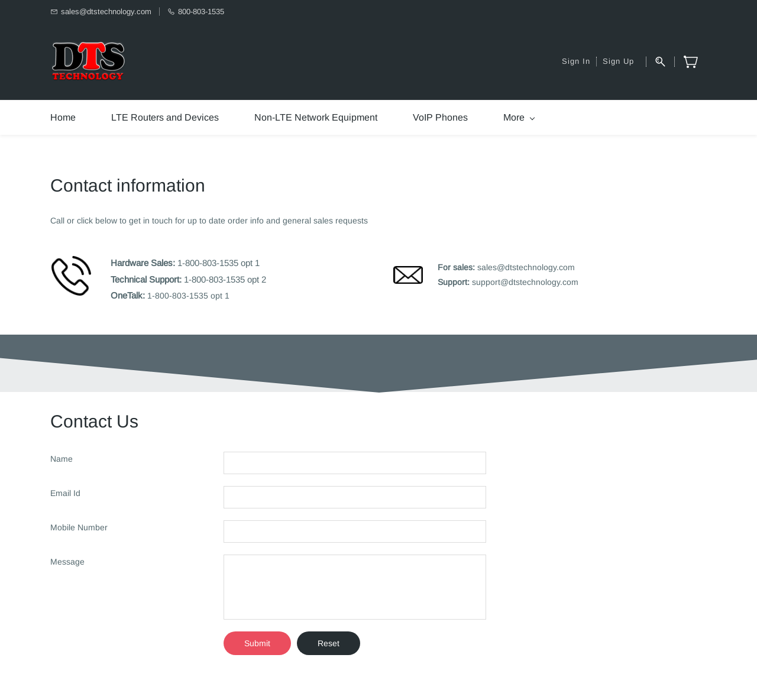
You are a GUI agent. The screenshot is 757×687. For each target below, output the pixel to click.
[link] (71, 262)
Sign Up (618, 61)
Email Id (65, 493)
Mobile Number (79, 527)
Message (67, 561)
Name (61, 459)
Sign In (576, 61)
